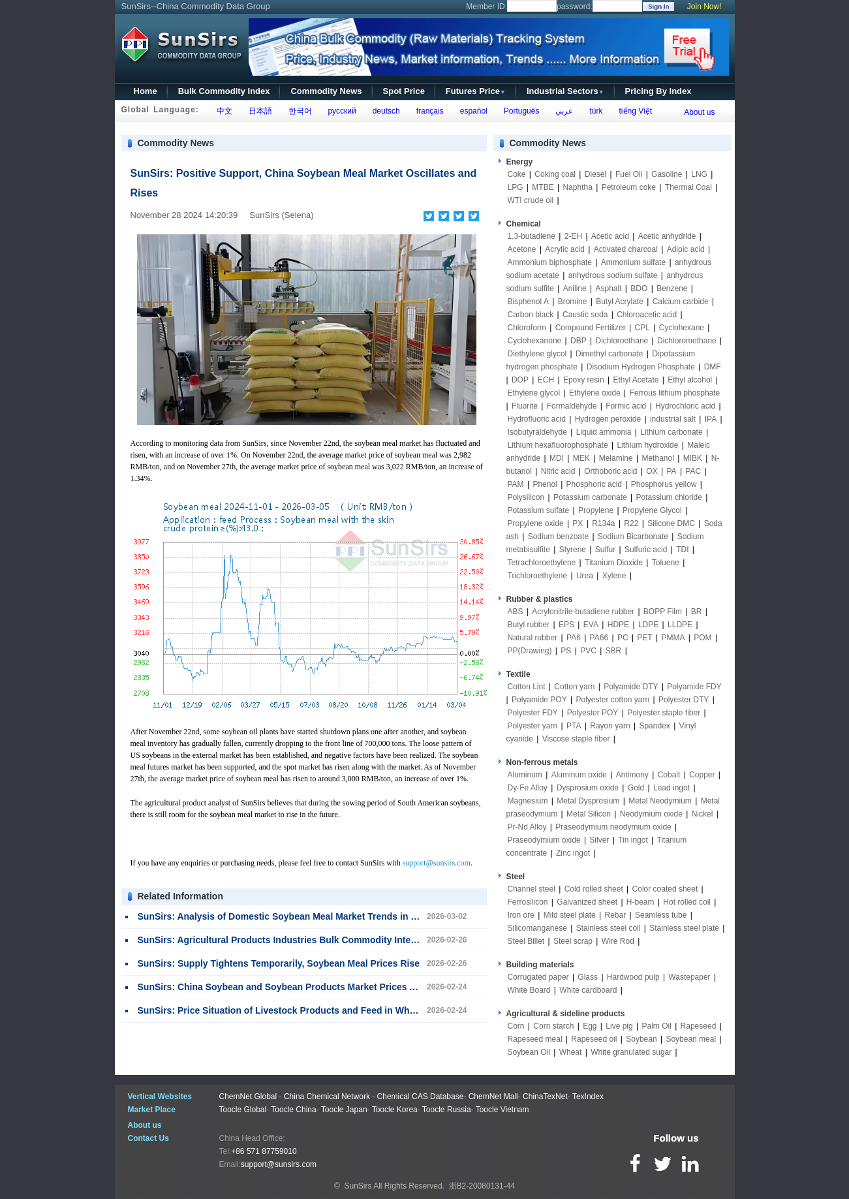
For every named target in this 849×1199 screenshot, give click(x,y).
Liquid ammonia (604, 432)
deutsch (384, 111)
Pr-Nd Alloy (527, 827)
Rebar (615, 915)
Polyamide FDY (694, 686)
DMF (712, 366)
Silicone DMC (671, 523)
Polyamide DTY (631, 686)
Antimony (632, 774)
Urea (584, 575)
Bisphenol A (528, 301)
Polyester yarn (533, 725)
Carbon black (531, 314)
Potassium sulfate (539, 510)
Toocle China (293, 1109)
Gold (636, 787)
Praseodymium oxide (544, 840)
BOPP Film (662, 611)
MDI (556, 458)
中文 (222, 111)
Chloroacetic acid (647, 314)
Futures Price (476, 91)
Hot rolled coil (687, 902)
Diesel (595, 174)
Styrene (572, 549)
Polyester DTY (683, 699)
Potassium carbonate (590, 497)
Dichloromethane (687, 340)
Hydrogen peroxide (608, 419)
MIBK (692, 458)
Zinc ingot (573, 853)
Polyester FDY (533, 712)
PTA (573, 725)
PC (622, 637)
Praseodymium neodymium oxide (613, 827)
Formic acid (626, 406)
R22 (631, 523)
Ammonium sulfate (633, 262)
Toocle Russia (446, 1109)
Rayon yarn (610, 725)
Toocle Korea (395, 1109)
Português (519, 111)
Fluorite (525, 406)
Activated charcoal (626, 249)
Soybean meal (691, 1039)
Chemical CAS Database (420, 1096)
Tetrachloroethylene (542, 562)
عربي (562, 111)
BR (696, 611)
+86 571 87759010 (263, 1151)
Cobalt (669, 774)
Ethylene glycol (534, 392)
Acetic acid (610, 236)
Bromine (572, 301)
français (428, 111)
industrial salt (673, 419)
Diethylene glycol (537, 353)
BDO (638, 288)
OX (651, 471)
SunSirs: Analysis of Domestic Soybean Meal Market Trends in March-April (300, 916)
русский (340, 111)
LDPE (648, 624)
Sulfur (605, 549)
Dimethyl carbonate (609, 353)
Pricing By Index (658, 91)
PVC (588, 650)
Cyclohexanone (535, 340)
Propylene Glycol (652, 510)
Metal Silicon (588, 813)
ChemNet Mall (493, 1096)
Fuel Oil (628, 174)
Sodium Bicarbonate (633, 536)
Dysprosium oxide (588, 787)
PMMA (673, 637)
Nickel (702, 813)
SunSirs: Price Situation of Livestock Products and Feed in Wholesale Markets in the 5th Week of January (367, 1010)
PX (577, 523)
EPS (566, 624)
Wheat (570, 1052)
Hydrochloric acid (685, 406)
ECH (546, 379)
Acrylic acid (565, 249)
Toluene (665, 562)
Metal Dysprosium (588, 800)
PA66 (599, 637)
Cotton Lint (527, 686)
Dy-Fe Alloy (528, 787)
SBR (614, 650)
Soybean (641, 1039)
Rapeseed (699, 1026)
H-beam (640, 902)
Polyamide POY (539, 699)
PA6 (573, 637)
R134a (603, 523)
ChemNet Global (248, 1096)
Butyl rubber (529, 624)
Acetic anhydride (667, 236)
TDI (682, 549)
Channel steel (531, 889)
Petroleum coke (629, 187)
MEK (581, 458)
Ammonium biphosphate (550, 262)
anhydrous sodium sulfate (613, 275)
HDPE (618, 624)
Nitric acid (558, 471)
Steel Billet (526, 941)
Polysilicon (526, 497)
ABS (515, 611)
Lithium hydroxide (647, 445)
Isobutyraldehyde (537, 432)
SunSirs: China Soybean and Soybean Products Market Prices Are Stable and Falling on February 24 (356, 987)
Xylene (614, 575)
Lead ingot (671, 787)
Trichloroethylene (538, 575)
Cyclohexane (681, 327)
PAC (693, 471)
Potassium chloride (669, 497)
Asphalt (609, 288)
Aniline (575, 288)
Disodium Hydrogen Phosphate (641, 366)
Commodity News (326, 91)
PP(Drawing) (530, 650)
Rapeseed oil (594, 1039)
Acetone (522, 249)
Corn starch (553, 1026)
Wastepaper (689, 977)
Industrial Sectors (565, 91)
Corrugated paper (538, 977)
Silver (599, 840)
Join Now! (704, 6)
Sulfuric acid (646, 549)
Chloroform (527, 327)
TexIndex (588, 1096)
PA (671, 471)
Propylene (595, 510)
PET (644, 637)
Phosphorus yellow (664, 484)
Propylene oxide (536, 523)
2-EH (573, 236)
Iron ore (521, 915)
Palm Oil (656, 1026)
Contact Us (148, 1138)
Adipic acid (686, 249)
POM (702, 637)
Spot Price (404, 91)
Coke (517, 174)
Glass (588, 977)
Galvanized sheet (587, 902)
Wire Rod (618, 941)
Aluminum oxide (579, 774)
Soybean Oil (529, 1052)
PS (566, 650)
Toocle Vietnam (502, 1109)
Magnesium (528, 800)
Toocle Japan (344, 1109)
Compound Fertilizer (590, 327)
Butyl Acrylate (619, 301)
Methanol (657, 458)
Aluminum (525, 774)
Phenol (545, 484)
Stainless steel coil (608, 928)
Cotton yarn (574, 686)
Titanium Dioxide (614, 562)
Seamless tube (661, 915)
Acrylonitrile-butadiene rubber (583, 611)
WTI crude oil (531, 200)
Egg (589, 1026)
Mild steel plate (570, 915)
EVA (590, 624)
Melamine (616, 458)
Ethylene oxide (595, 392)
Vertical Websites (160, 1096)
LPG (515, 187)
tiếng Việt (633, 111)
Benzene (671, 288)
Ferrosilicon (528, 902)
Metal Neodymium (660, 800)
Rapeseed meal (535, 1039)
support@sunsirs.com (437, 862)
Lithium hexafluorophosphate (558, 445)
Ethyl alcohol (690, 379)
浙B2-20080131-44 (482, 1186)
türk (594, 111)
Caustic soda (585, 314)
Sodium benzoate (558, 536)
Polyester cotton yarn (612, 699)
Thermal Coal (688, 187)
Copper (702, 774)
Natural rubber (533, 637)
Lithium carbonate (671, 432)
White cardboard (588, 990)
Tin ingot (633, 840)
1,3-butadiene (531, 236)
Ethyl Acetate (635, 379)
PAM (516, 484)
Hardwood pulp (633, 977)
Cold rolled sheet (593, 889)
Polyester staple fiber (663, 712)
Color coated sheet (665, 889)
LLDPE (680, 624)
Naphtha (577, 187)
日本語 (258, 111)
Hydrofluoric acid (537, 419)
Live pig (619, 1026)
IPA (711, 419)
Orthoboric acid (610, 471)
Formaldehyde (572, 406)
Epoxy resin (583, 379)
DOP (520, 379)
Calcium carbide (681, 301)
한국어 (298, 111)
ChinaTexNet (545, 1096)
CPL (642, 327)
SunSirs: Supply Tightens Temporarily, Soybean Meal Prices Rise (279, 963)
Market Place (152, 1109)
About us (699, 112)
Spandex (654, 725)
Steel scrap (573, 941)
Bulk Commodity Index (224, 91)
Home (145, 91)
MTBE (542, 187)
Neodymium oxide (651, 813)
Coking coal (555, 174)
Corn (516, 1026)
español (471, 111)
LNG (699, 174)
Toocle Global (243, 1109)
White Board (529, 990)
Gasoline (666, 174)
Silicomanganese (537, 928)
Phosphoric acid (594, 484)
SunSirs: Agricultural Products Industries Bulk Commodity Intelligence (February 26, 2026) (334, 940)
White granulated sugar (631, 1052)
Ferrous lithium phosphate (675, 392)
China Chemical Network (327, 1096)
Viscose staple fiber (576, 738)
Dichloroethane (622, 340)
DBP (578, 340)
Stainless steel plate (684, 928)
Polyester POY (593, 712)
